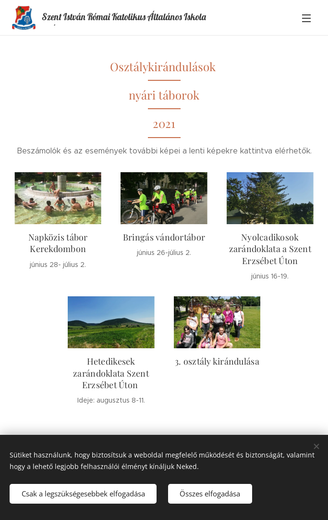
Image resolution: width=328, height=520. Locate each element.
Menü (306, 18)
